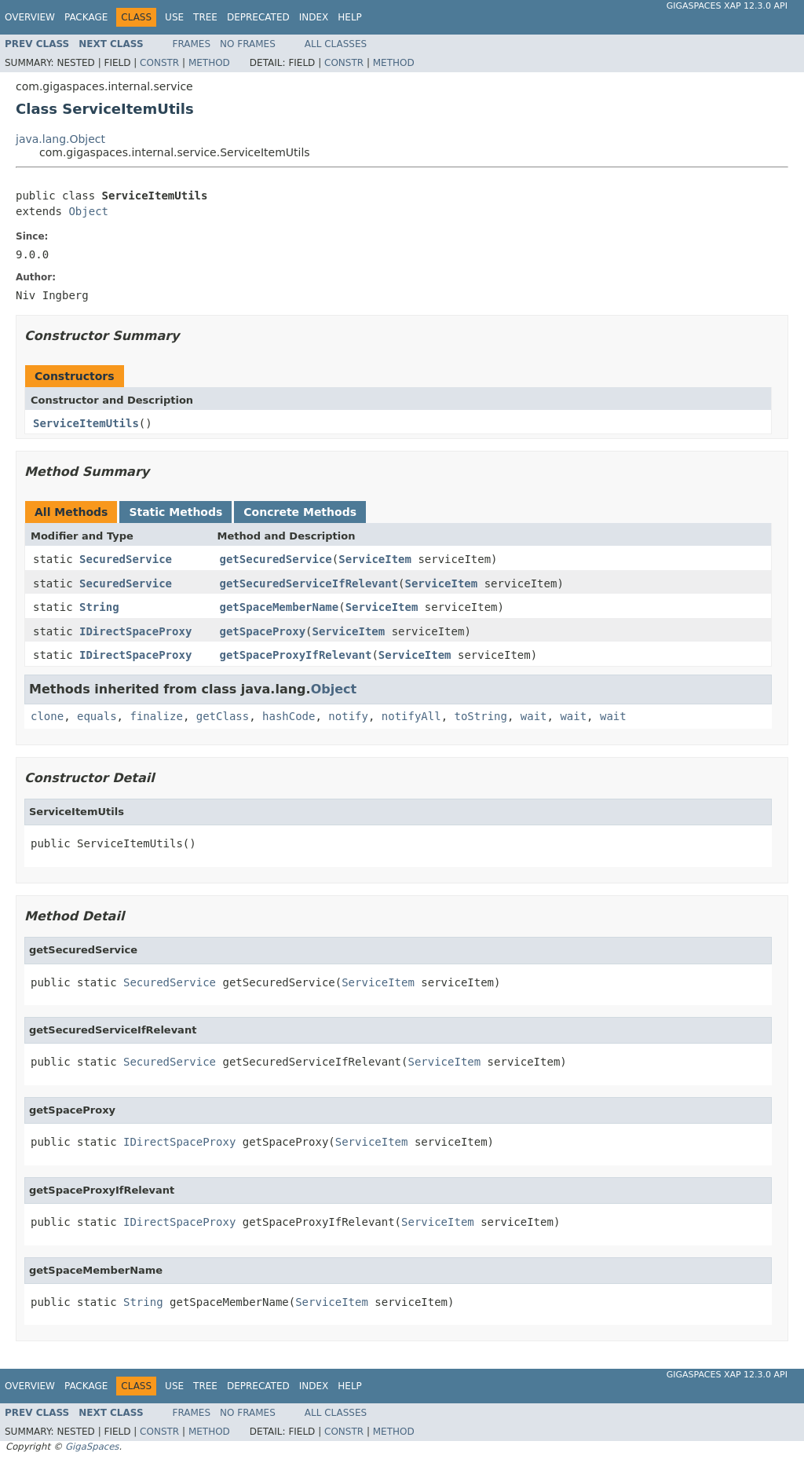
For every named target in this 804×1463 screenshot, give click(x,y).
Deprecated (258, 17)
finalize (156, 716)
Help (350, 17)
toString (481, 716)
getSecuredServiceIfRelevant (309, 583)
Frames (192, 43)
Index (314, 17)
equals (97, 716)
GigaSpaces (92, 1446)
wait (534, 716)
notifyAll (411, 716)
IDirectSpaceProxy (135, 631)
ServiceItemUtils (86, 423)
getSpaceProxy (263, 631)
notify (348, 716)
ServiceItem (374, 559)
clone (47, 716)
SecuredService (125, 559)
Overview (30, 17)
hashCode (288, 716)
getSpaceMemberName (279, 607)
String (99, 607)
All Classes (336, 43)
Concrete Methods (299, 512)
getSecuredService (276, 559)
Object (88, 211)
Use (174, 17)
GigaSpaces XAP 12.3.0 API (727, 6)
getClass (222, 716)
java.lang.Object (60, 139)
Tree (205, 17)
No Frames (248, 43)
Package (86, 17)
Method (209, 62)
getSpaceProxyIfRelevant (296, 655)
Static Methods (175, 512)
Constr (159, 62)
